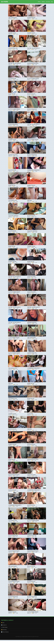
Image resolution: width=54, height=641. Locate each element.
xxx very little (30, 413)
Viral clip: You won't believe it (33, 48)
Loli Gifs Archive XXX (12, 48)
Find (52, 1)
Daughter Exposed (31, 17)
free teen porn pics (31, 93)
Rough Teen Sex (11, 93)
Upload (43, 1)
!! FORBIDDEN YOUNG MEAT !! (33, 170)
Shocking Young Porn (13, 154)
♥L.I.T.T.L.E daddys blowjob (33, 78)
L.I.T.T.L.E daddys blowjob (32, 139)
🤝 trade (2, 622)
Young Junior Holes (31, 276)
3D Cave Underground (32, 109)
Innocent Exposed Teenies (32, 63)
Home (39, 1)
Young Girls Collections (13, 215)
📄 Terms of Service (5, 631)
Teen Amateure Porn (12, 200)
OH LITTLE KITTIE (12, 78)
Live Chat (48, 1)
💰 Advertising (3, 629)
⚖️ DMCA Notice (4, 627)
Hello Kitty (29, 200)
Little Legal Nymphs (12, 17)
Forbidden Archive (12, 32)
